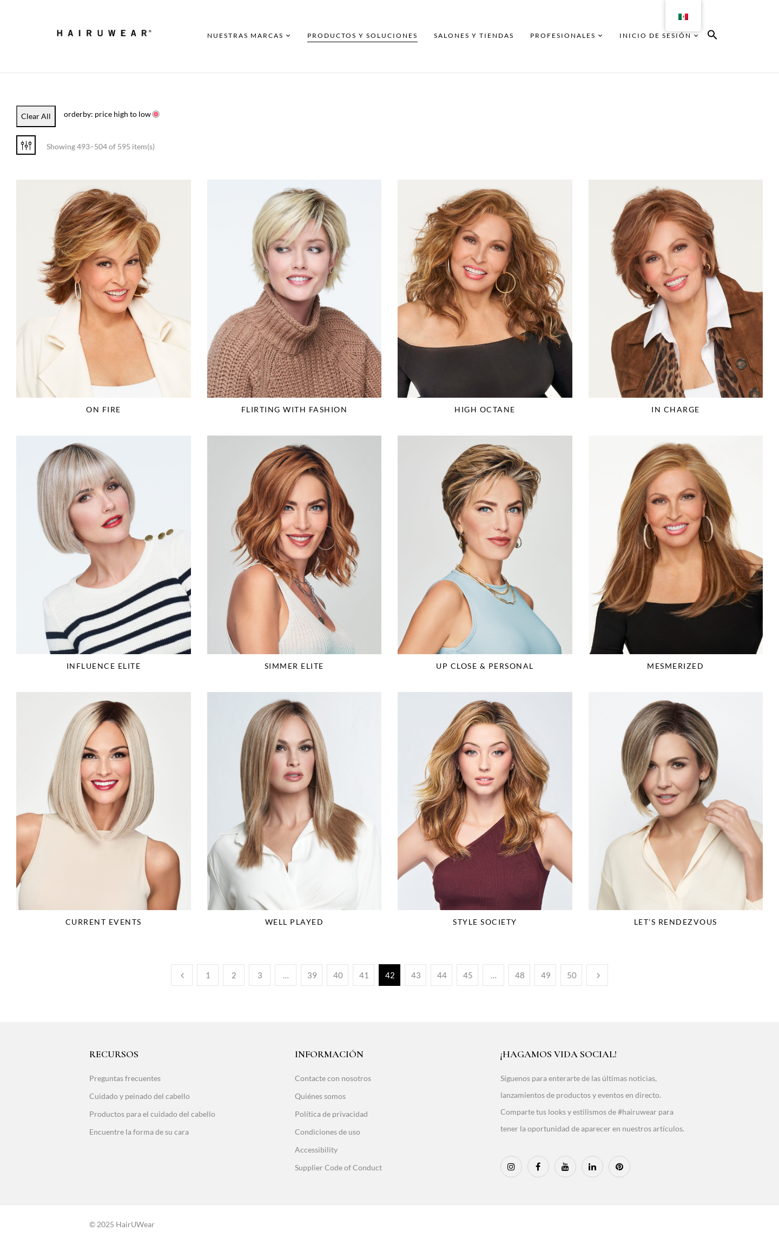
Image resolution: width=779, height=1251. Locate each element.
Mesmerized (675, 665)
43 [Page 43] (416, 975)
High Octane (485, 409)
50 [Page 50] (572, 975)
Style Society (485, 921)
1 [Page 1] (208, 975)
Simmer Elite (294, 665)
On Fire (103, 409)
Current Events (103, 921)
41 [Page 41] (364, 975)
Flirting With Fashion (294, 409)
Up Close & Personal (485, 665)
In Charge (675, 409)
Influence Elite (104, 665)
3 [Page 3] (260, 975)
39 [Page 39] (312, 975)
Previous (182, 975)
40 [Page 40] (338, 975)
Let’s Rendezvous (675, 921)
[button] (712, 36)
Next (597, 975)
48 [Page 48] (520, 975)
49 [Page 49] (546, 975)
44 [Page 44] (442, 975)
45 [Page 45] (468, 975)
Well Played (294, 921)
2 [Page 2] (234, 975)
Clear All (36, 116)
